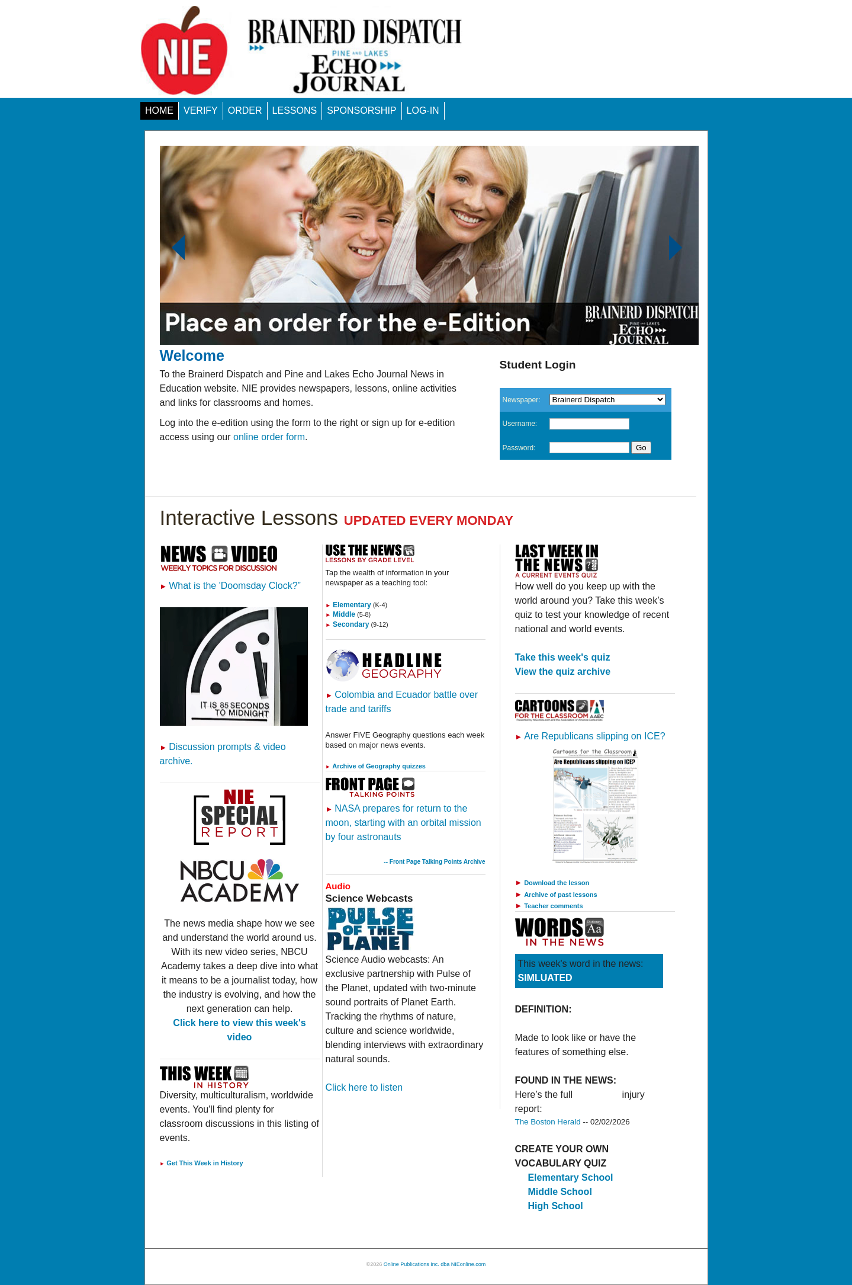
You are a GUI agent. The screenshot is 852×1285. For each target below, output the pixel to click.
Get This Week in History (201, 1163)
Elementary (348, 605)
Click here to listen (364, 1087)
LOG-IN (423, 110)
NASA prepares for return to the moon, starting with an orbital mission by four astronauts (403, 822)
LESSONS (294, 110)
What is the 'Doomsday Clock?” (230, 586)
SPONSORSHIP (361, 110)
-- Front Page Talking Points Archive (434, 861)
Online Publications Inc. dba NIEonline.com (435, 1264)
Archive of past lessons (560, 894)
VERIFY (201, 110)
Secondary (347, 624)
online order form (269, 437)
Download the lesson (556, 882)
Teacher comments (553, 905)
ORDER (245, 110)
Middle (341, 614)
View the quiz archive (563, 671)
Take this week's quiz (562, 657)
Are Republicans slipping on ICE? (590, 736)
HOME (159, 110)
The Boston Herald (548, 1121)
